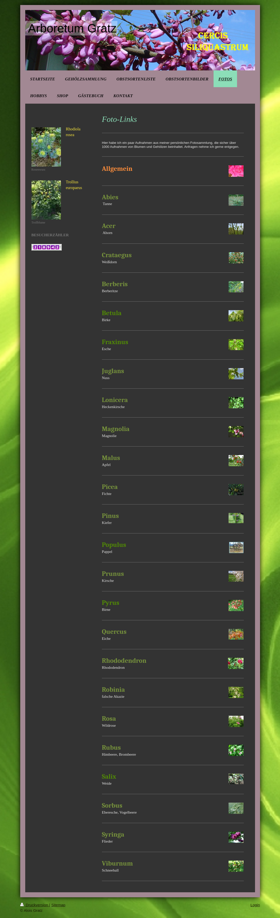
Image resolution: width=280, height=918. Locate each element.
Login (255, 905)
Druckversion (34, 905)
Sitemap (58, 905)
